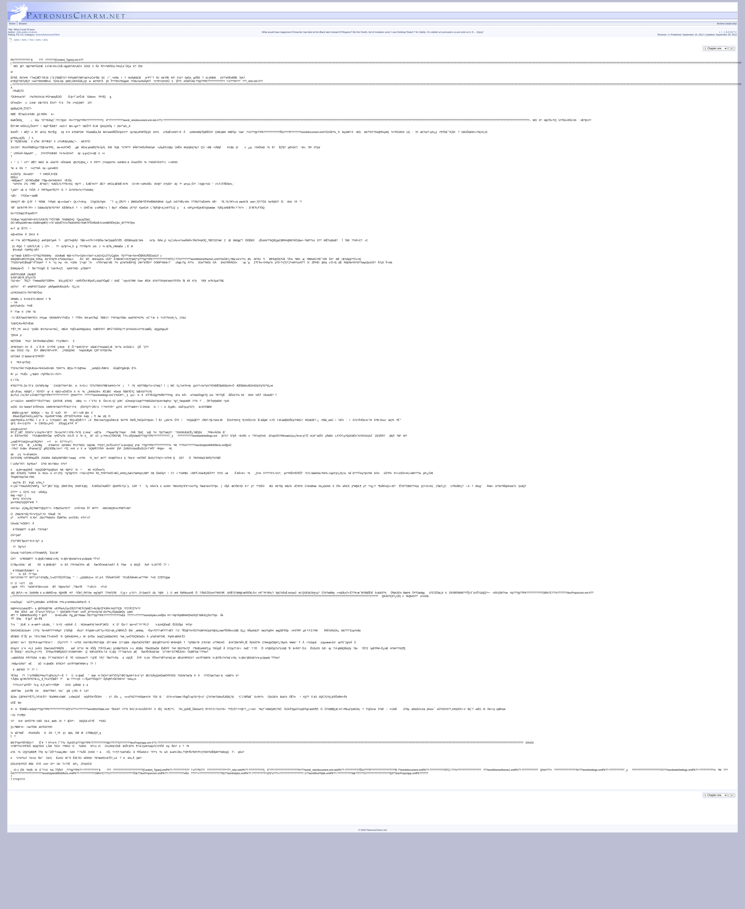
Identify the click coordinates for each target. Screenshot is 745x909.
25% (45, 40)
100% (17, 40)
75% (31, 40)
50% (38, 40)
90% (24, 40)
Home (12, 23)
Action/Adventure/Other (47, 34)
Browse (23, 23)
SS (731, 32)
